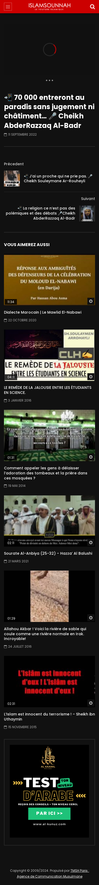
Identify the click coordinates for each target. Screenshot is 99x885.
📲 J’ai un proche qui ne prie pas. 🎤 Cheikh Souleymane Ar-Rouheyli (58, 179)
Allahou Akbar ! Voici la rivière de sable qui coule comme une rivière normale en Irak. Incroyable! (45, 634)
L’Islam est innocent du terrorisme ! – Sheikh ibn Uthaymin (49, 716)
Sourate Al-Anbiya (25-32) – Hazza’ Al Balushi (48, 553)
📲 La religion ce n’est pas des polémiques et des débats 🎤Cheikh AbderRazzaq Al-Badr (40, 213)
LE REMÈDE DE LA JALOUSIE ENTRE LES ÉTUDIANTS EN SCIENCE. (47, 390)
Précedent (14, 164)
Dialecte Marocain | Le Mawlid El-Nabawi (42, 312)
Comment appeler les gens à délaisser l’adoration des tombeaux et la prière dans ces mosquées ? (45, 473)
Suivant (88, 198)
